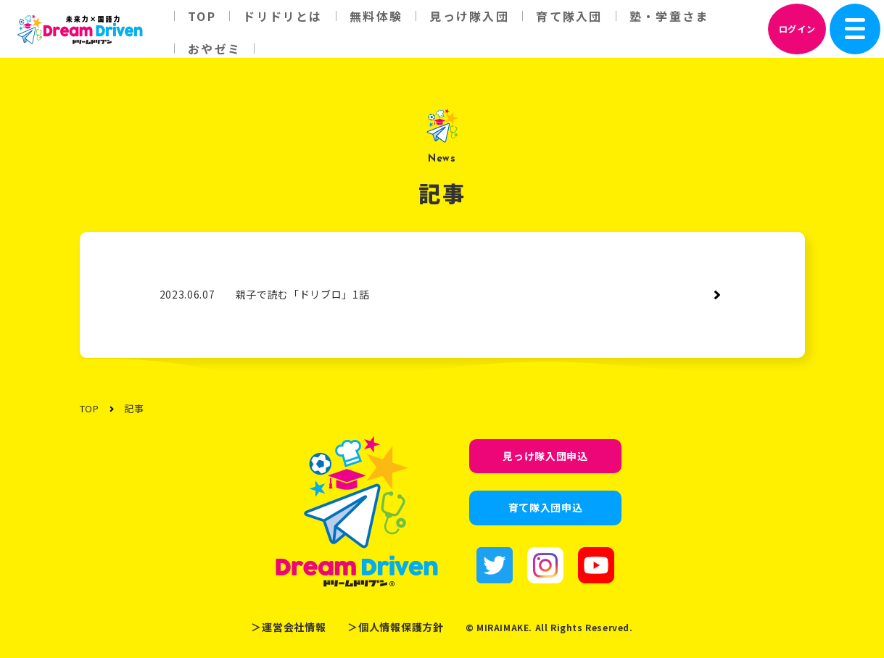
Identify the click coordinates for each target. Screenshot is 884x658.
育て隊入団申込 (545, 507)
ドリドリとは (282, 16)
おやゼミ (214, 48)
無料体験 (376, 16)
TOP (202, 16)
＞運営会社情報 (288, 627)
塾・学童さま (669, 16)
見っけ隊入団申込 (545, 456)
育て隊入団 (569, 16)
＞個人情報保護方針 (395, 627)
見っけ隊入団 (468, 16)
